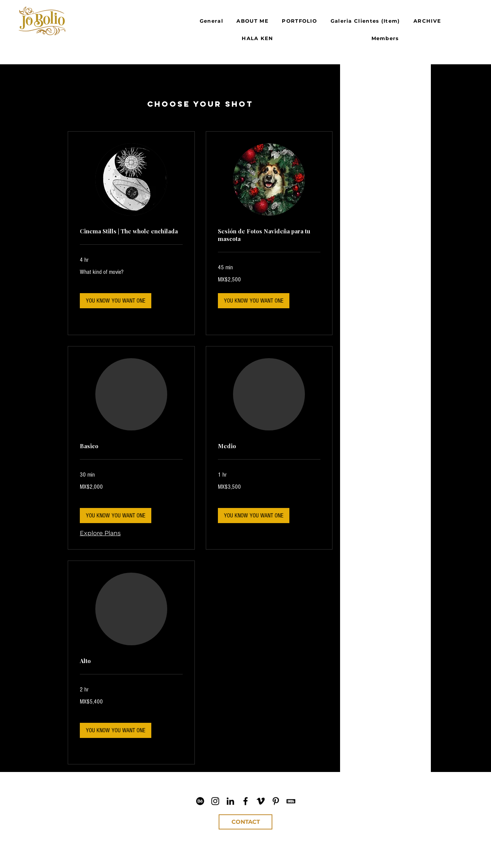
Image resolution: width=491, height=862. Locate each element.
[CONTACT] (245, 821)
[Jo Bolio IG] (215, 801)
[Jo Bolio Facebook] (245, 801)
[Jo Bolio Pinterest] (275, 801)
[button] (115, 300)
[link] (131, 231)
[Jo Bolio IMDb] (291, 801)
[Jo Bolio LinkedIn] (230, 801)
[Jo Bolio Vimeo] (260, 801)
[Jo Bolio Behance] (200, 801)
